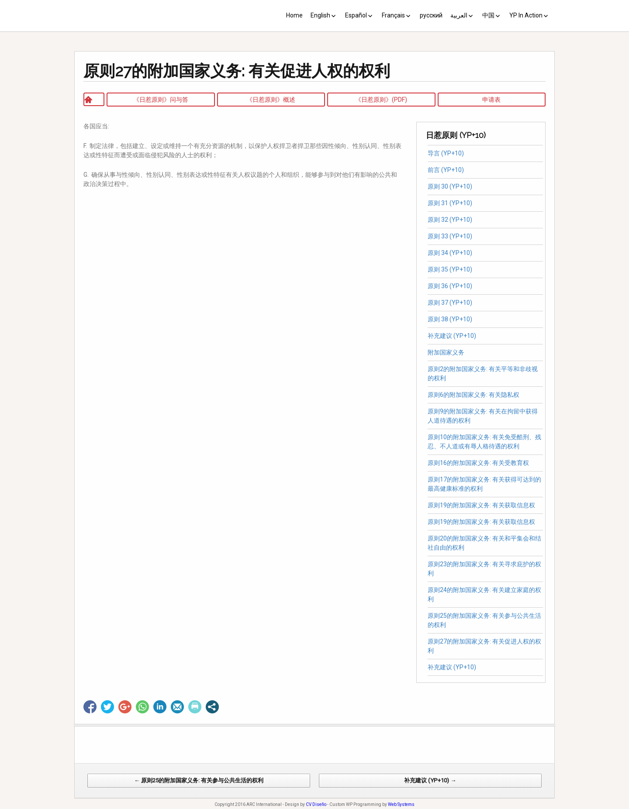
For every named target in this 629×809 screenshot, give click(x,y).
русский (431, 15)
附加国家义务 (446, 352)
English (320, 15)
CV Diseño (316, 804)
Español (356, 15)
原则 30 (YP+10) (450, 186)
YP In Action (526, 15)
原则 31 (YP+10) (450, 203)
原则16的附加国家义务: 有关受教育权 (478, 462)
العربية (458, 15)
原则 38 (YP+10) (450, 319)
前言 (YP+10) (446, 169)
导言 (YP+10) (446, 153)
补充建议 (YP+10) (452, 335)
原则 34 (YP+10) (450, 252)
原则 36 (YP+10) (450, 285)
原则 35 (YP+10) (450, 269)
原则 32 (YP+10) (450, 219)
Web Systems (401, 804)
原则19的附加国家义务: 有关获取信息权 (481, 505)
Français (393, 15)
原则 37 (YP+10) (450, 302)
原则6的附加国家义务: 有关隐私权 (475, 394)
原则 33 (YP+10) (450, 236)
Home (294, 15)
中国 (488, 15)
